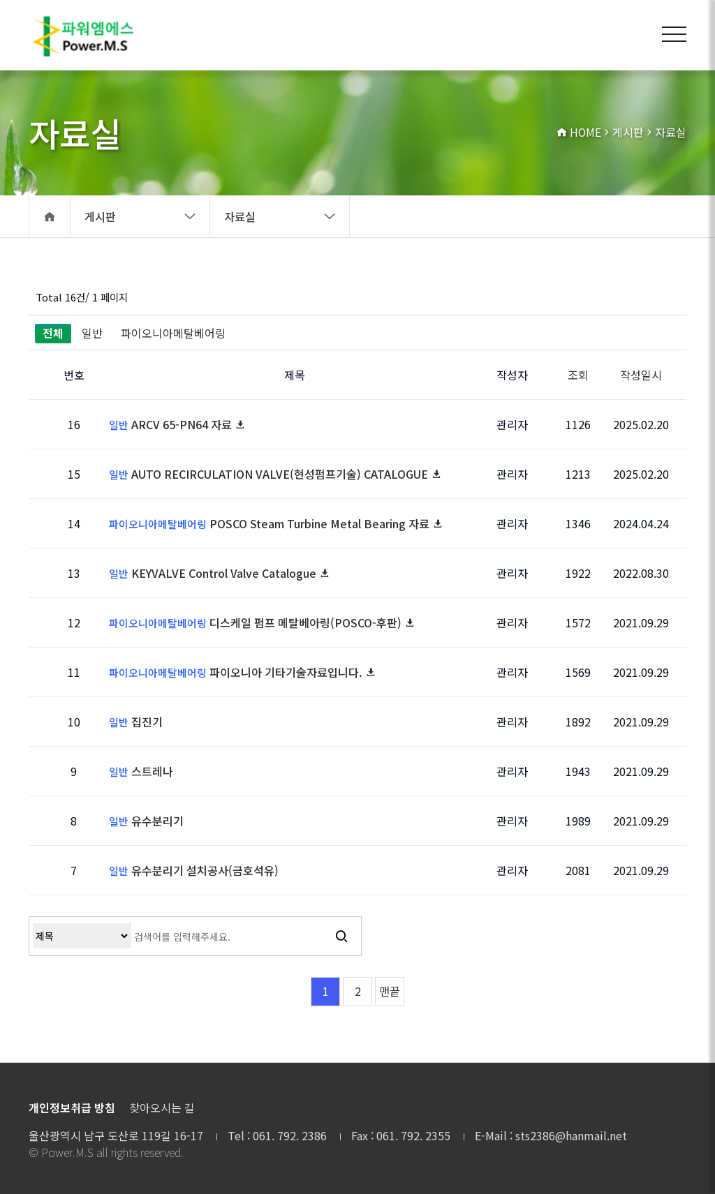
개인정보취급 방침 (72, 1108)
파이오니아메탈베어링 (173, 333)
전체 (53, 333)
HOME (578, 132)
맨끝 (389, 991)
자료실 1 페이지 (86, 35)
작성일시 (641, 374)
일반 (92, 333)
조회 (578, 374)
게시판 (140, 216)
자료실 (280, 216)
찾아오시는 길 (162, 1108)
